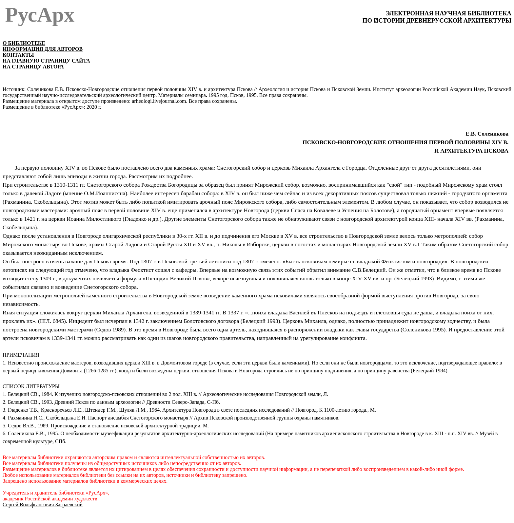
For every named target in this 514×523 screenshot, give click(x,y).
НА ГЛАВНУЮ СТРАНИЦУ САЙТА (46, 61)
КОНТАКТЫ (18, 55)
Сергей (43, 504)
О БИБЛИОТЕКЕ (24, 43)
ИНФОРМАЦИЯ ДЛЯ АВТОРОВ (43, 49)
